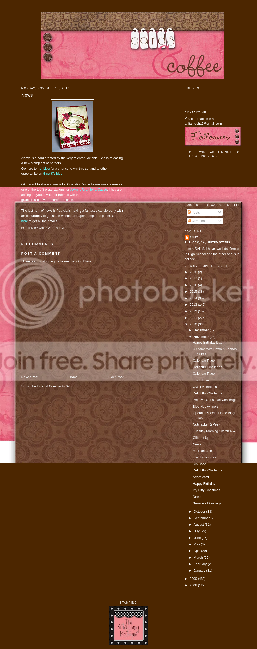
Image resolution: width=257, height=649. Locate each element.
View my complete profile (206, 266)
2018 (194, 272)
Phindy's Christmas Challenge (215, 400)
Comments (197, 221)
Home (73, 377)
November (202, 337)
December (202, 330)
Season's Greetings (207, 503)
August (199, 524)
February (201, 564)
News (27, 95)
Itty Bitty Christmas (206, 490)
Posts (194, 212)
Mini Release (202, 451)
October (200, 511)
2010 (194, 324)
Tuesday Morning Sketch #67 (214, 431)
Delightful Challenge (207, 367)
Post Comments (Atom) (58, 386)
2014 (194, 298)
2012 (194, 311)
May (197, 544)
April (197, 551)
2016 (194, 285)
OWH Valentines (205, 387)
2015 (194, 291)
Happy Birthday (204, 484)
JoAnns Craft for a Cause (88, 189)
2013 (194, 304)
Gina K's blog (53, 173)
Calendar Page (204, 360)
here (24, 221)
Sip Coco (199, 464)
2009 (194, 579)
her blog (44, 168)
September (202, 518)
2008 (194, 585)
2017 (194, 278)
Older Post (116, 377)
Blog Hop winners (206, 406)
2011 (194, 318)
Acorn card (201, 477)
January (200, 570)
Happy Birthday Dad (207, 342)
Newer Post (29, 377)
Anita (194, 237)
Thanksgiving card (206, 457)
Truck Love (201, 380)
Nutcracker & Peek (206, 424)
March (199, 557)
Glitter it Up (201, 438)
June (198, 538)
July (197, 531)
